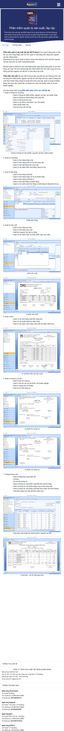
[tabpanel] (32, 314)
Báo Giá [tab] (28, 45)
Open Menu (58, 4)
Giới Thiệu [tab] (5, 45)
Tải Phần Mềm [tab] (17, 45)
